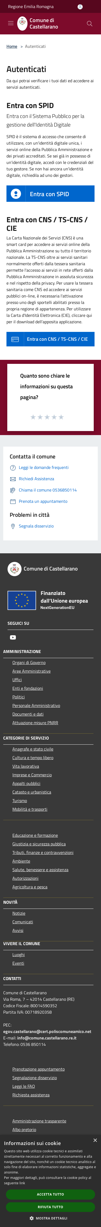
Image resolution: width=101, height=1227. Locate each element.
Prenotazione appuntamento (38, 1069)
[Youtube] (13, 637)
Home (11, 46)
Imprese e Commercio (32, 775)
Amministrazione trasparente (39, 1121)
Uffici (17, 679)
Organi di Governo (29, 662)
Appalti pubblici (26, 783)
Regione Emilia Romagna (31, 6)
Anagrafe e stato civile (32, 749)
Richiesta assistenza (31, 1095)
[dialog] (50, 1181)
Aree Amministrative (31, 671)
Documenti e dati (28, 714)
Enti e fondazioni (27, 688)
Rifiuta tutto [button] (50, 1207)
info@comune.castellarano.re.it (46, 1038)
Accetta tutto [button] (50, 1194)
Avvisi (17, 930)
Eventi (18, 963)
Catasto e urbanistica (31, 792)
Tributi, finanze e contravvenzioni (43, 852)
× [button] (95, 1141)
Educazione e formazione (35, 835)
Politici (18, 697)
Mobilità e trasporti (29, 809)
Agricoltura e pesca (29, 887)
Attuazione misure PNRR (35, 722)
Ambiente (21, 861)
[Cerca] (89, 23)
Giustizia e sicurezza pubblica (39, 844)
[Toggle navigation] (11, 23)
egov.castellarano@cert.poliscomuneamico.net (47, 1031)
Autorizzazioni (25, 878)
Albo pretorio (24, 1129)
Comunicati (22, 922)
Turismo (19, 800)
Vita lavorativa (25, 766)
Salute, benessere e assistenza (40, 869)
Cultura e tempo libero (32, 757)
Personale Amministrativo (36, 705)
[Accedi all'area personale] (80, 7)
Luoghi (18, 954)
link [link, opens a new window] (22, 1183)
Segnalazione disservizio (34, 1077)
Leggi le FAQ (23, 1086)
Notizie (18, 913)
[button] (51, 1218)
